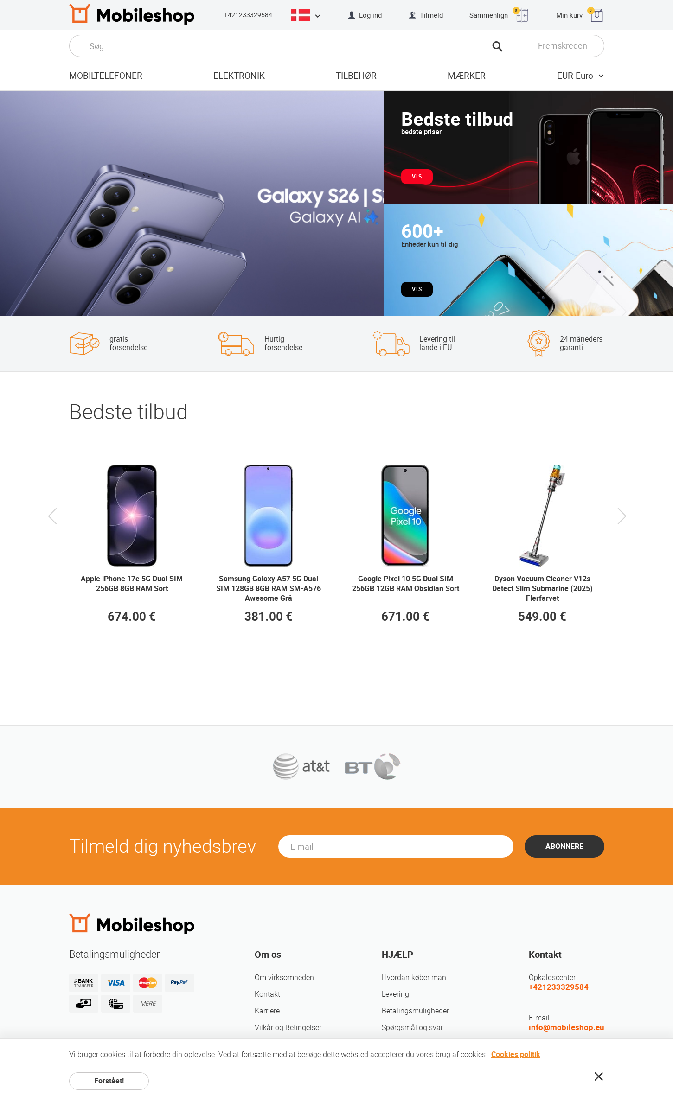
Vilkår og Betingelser (288, 1027)
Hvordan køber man (414, 977)
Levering (395, 994)
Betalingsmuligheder (415, 1010)
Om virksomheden (284, 977)
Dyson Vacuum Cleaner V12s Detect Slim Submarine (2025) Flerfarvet (542, 588)
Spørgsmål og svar (412, 1027)
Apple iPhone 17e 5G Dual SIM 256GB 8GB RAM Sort (132, 583)
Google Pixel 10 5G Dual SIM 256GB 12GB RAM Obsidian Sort (405, 583)
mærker (467, 75)
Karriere (267, 1010)
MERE (147, 1003)
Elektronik (239, 75)
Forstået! (109, 1080)
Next (621, 525)
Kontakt (267, 994)
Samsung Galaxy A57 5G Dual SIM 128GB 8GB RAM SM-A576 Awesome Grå (268, 588)
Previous (52, 525)
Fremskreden (562, 46)
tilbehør (356, 75)
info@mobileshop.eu (566, 1027)
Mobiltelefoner (105, 75)
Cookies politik (515, 1054)
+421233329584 (248, 15)
